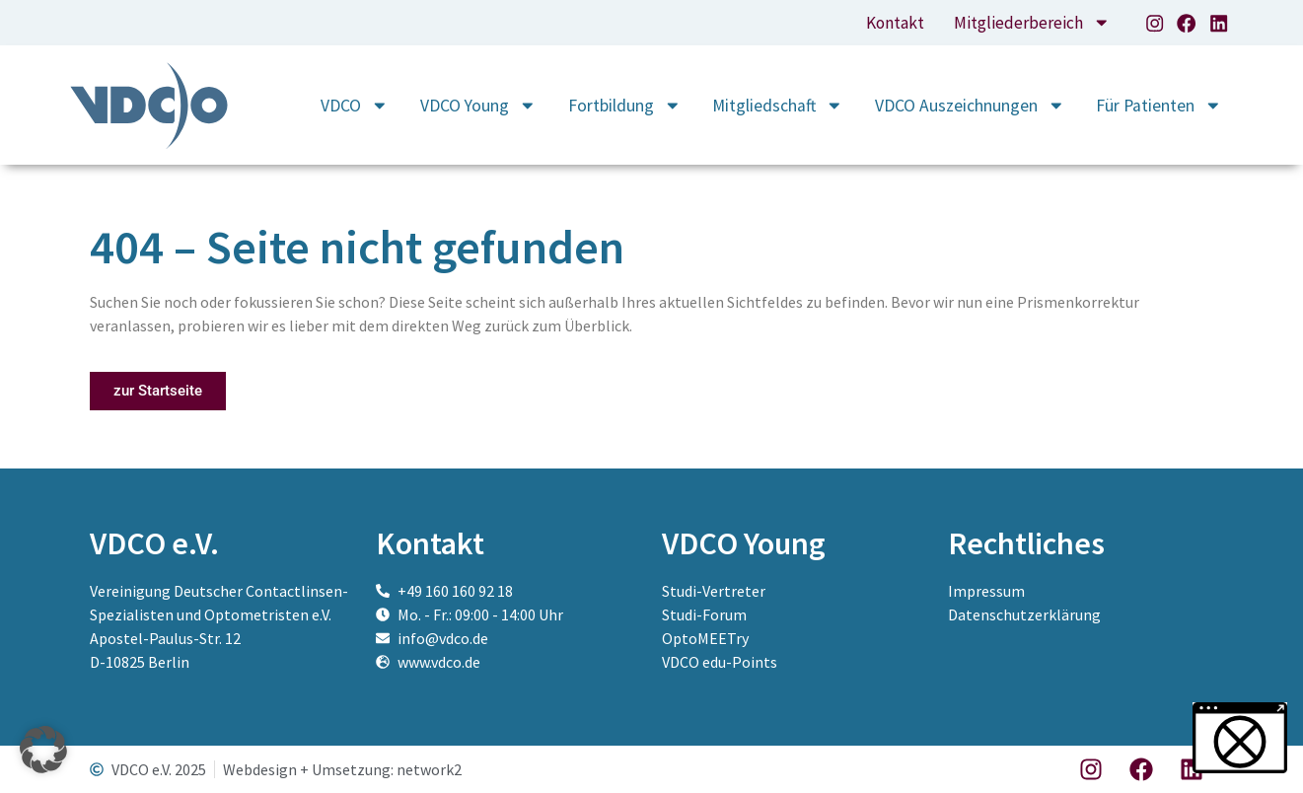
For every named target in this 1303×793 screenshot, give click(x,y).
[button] (43, 749)
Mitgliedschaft (777, 105)
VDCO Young (478, 105)
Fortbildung (625, 105)
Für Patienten (1159, 105)
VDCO (355, 105)
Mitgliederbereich (1032, 23)
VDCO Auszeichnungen (970, 105)
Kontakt (892, 23)
